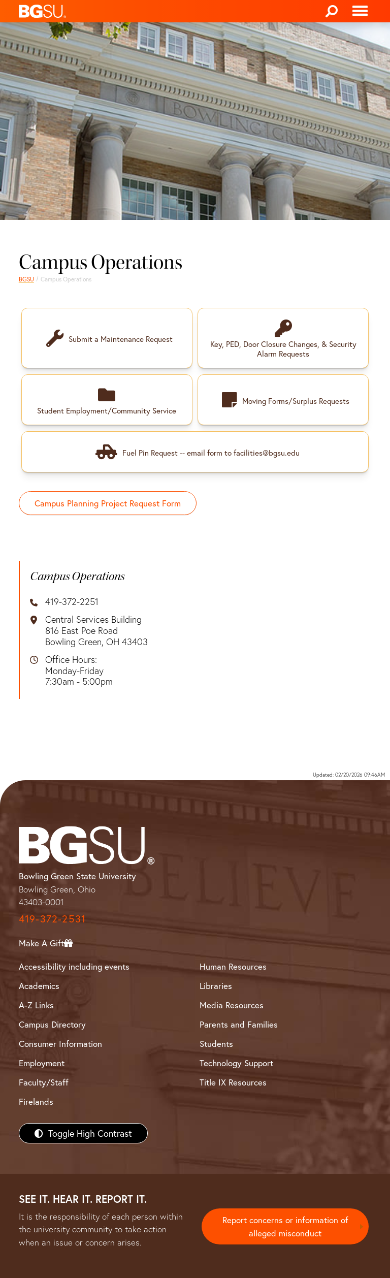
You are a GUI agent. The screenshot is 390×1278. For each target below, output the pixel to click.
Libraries (216, 985)
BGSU (26, 279)
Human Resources (233, 965)
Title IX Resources (233, 1081)
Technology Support (236, 1062)
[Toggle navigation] (360, 11)
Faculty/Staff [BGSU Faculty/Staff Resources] (44, 1081)
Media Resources (232, 1004)
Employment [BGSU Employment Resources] (41, 1062)
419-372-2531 (52, 917)
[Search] (331, 11)
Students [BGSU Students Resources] (216, 1042)
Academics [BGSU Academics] (39, 985)
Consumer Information (60, 1042)
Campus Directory (52, 1023)
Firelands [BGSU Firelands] (36, 1100)
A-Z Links (36, 1004)
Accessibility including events (74, 965)
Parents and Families (239, 1023)
